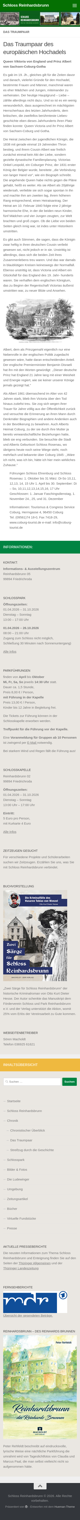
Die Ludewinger (18, 1179)
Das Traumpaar (21, 1140)
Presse (12, 1228)
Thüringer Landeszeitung (21, 1268)
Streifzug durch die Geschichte (32, 1150)
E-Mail (32, 742)
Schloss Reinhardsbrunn (26, 5)
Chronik (12, 1120)
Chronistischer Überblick (27, 1130)
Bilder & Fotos (17, 1169)
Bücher (12, 1208)
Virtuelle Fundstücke (21, 1218)
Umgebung (15, 1189)
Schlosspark (16, 1160)
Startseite (13, 1101)
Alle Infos (9, 651)
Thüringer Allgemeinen (35, 1263)
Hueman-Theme (64, 1506)
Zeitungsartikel (17, 1199)
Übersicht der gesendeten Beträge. (28, 1315)
